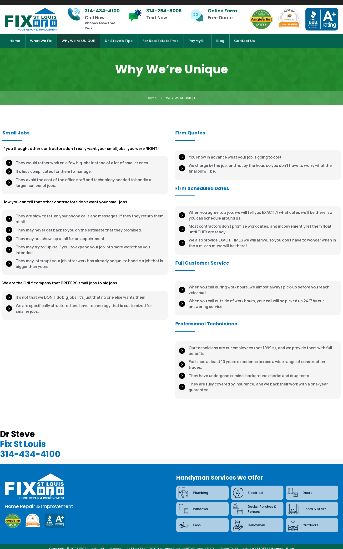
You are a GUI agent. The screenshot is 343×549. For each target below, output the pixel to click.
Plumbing (192, 488)
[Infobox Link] (95, 19)
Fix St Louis (23, 439)
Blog (220, 38)
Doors (300, 488)
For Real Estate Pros (160, 38)
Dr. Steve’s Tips (119, 38)
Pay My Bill (197, 38)
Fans (189, 520)
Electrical (247, 488)
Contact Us (244, 38)
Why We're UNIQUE (78, 38)
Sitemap (276, 543)
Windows (192, 504)
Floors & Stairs (307, 504)
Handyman (248, 520)
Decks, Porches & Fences (254, 504)
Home (15, 38)
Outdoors (302, 520)
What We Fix (41, 38)
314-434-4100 (30, 449)
